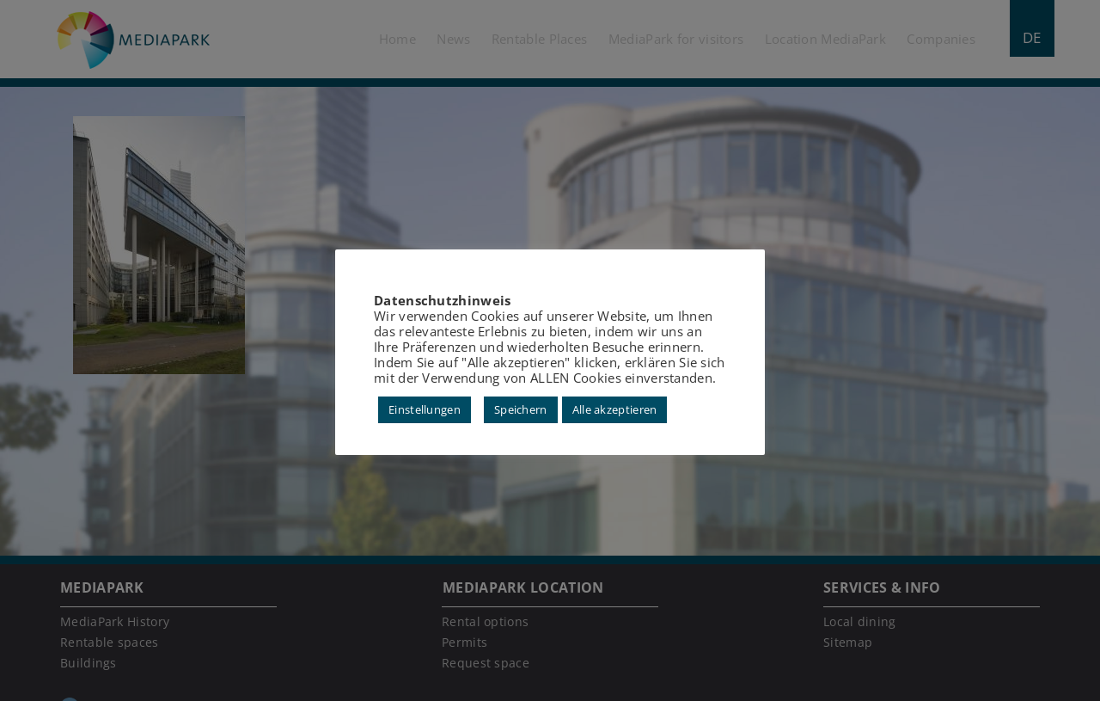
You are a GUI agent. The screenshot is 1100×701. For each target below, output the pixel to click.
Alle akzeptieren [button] (614, 409)
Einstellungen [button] (424, 409)
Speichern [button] (520, 409)
